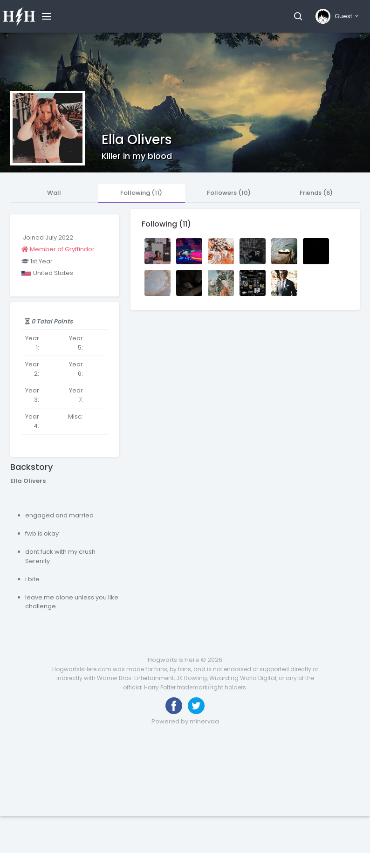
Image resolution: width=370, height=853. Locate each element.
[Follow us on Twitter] (196, 705)
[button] (298, 16)
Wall (54, 192)
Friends (316, 192)
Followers (229, 192)
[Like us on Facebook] (173, 705)
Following (141, 192)
